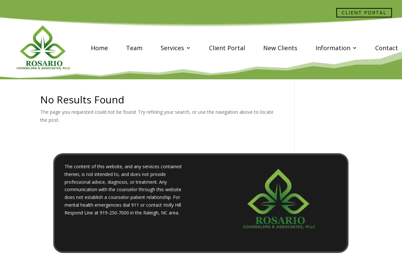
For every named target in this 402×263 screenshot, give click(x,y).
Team (134, 48)
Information (332, 48)
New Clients (280, 48)
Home (99, 48)
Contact (386, 48)
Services (172, 48)
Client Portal (364, 12)
